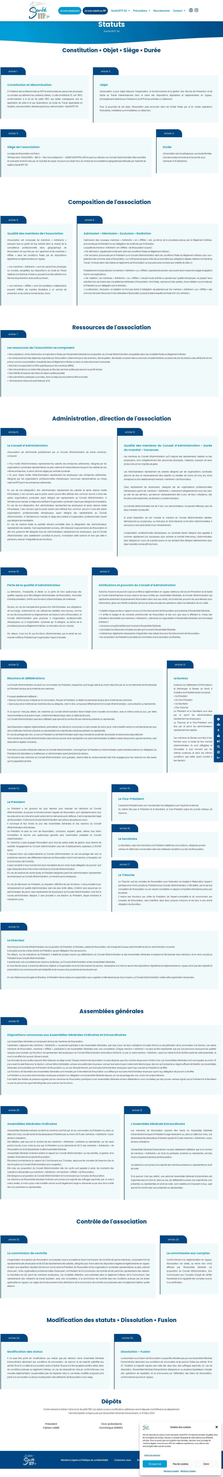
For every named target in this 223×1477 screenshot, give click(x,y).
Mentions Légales (171, 1471)
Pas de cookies (180, 1463)
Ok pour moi (155, 1463)
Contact (179, 11)
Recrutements (162, 10)
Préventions (141, 11)
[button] (216, 1427)
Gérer (206, 1463)
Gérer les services (152, 1455)
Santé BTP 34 (120, 11)
